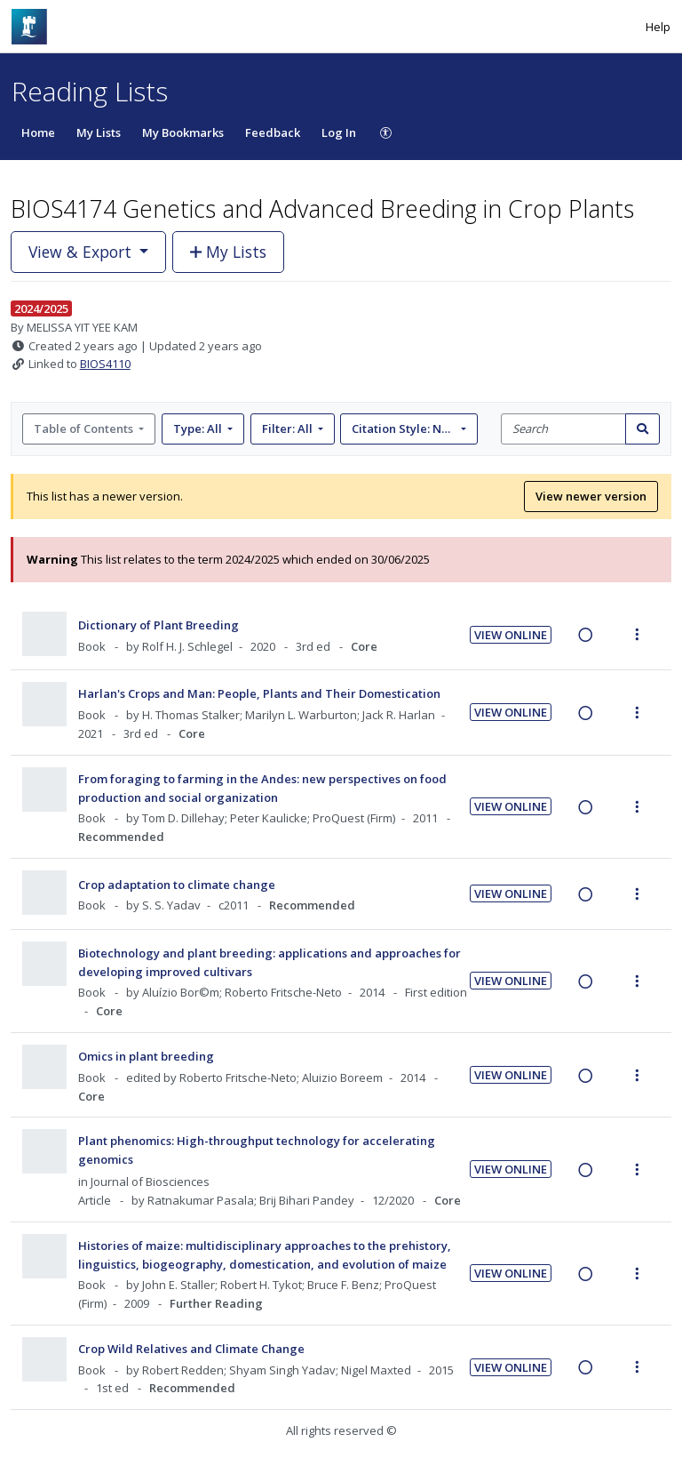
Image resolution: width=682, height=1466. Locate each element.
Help (658, 27)
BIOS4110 (105, 364)
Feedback (272, 132)
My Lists (98, 132)
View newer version (590, 496)
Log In (338, 132)
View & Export (82, 251)
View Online (510, 635)
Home (38, 132)
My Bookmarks (183, 132)
